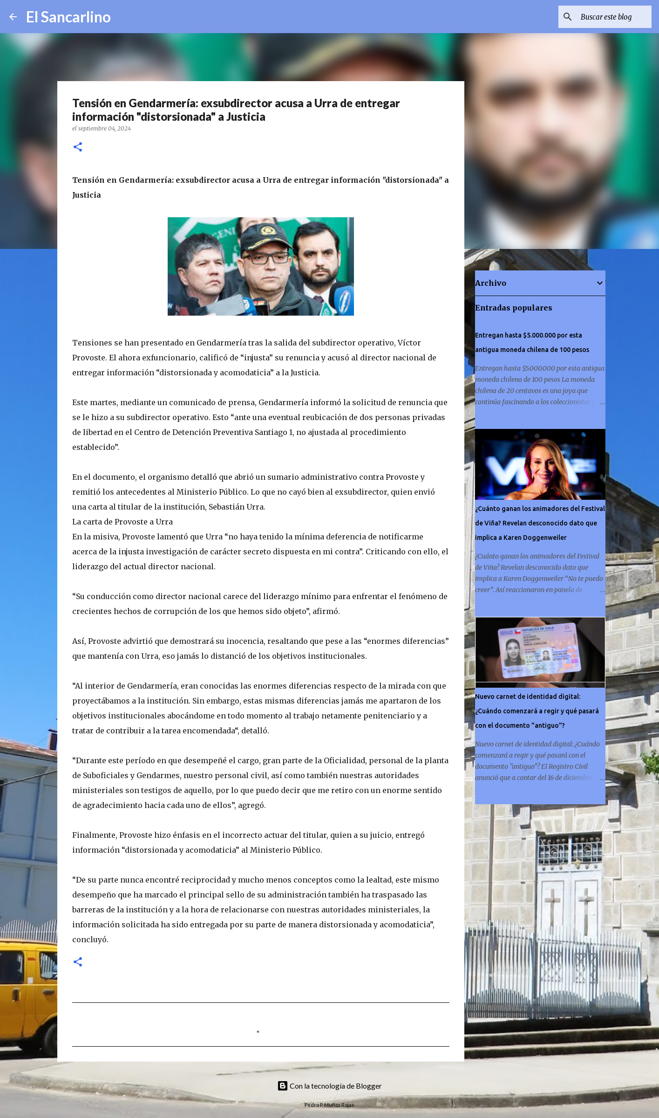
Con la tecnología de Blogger (329, 1085)
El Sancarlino (68, 16)
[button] (77, 147)
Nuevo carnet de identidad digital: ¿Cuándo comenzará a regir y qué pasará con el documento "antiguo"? (537, 711)
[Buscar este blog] (603, 17)
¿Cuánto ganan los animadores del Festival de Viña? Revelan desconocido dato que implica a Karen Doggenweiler (540, 523)
